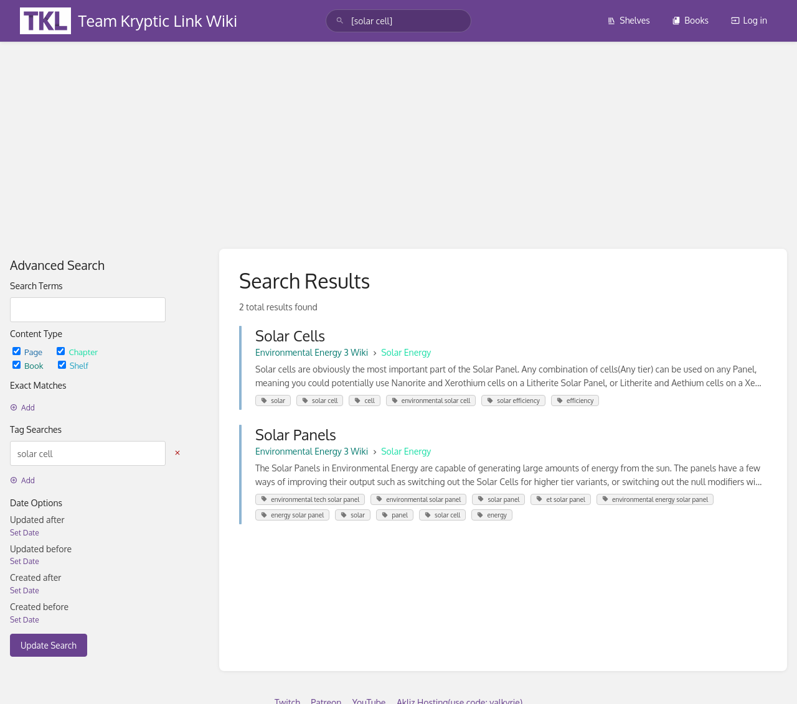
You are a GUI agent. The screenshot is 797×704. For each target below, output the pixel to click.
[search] (398, 20)
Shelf (73, 365)
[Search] (340, 21)
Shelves (628, 20)
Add (22, 407)
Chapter (77, 351)
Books (690, 20)
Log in (749, 20)
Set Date (24, 532)
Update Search (49, 645)
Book (28, 365)
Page (28, 351)
